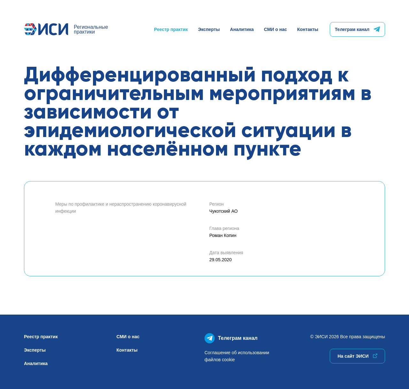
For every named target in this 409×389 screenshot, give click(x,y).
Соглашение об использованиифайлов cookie (236, 356)
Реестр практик (171, 29)
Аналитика (242, 29)
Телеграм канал (357, 29)
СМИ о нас (275, 29)
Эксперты (209, 29)
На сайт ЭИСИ (357, 356)
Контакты (307, 29)
